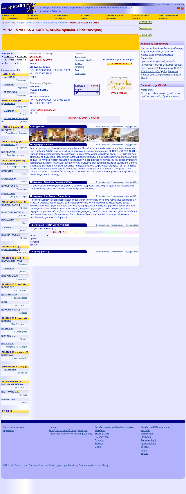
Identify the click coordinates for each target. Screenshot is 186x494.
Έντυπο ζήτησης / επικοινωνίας (109, 126)
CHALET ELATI (11, 205)
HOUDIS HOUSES (12, 310)
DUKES (7, 321)
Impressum (8, 430)
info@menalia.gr (46, 110)
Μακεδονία (100, 430)
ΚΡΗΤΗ (84, 18)
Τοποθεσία (79, 67)
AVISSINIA (9, 178)
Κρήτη (144, 450)
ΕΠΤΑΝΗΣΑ (86, 15)
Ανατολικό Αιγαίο (149, 440)
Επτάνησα (146, 437)
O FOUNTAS (9, 152)
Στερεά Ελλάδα (102, 433)
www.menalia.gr (119, 93)
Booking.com (145, 22)
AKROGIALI (9, 163)
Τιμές (77, 70)
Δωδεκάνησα (147, 433)
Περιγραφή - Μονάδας (84, 60)
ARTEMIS (8, 171)
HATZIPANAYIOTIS (12, 212)
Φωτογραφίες (80, 57)
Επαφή (52, 427)
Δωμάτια (78, 63)
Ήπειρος (99, 443)
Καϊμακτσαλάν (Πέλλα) (170, 68)
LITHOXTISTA (10, 392)
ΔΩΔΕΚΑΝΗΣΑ (61, 15)
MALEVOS (9, 344)
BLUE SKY (9, 287)
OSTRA (7, 355)
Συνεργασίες (80, 73)
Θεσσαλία (99, 440)
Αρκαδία (63, 22)
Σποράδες (146, 447)
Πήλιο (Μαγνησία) (149, 68)
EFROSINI (8, 329)
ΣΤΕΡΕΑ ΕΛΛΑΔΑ (115, 15)
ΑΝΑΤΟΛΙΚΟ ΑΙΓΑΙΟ (168, 15)
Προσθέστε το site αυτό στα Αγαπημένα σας (70, 433)
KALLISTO (9, 220)
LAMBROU (9, 268)
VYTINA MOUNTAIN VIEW (16, 118)
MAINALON (9, 111)
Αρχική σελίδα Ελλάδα (29, 22)
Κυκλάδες (145, 430)
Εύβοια (144, 453)
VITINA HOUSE (11, 235)
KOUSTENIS (9, 186)
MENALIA (8, 399)
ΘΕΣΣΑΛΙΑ (33, 18)
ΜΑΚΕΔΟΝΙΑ (8, 15)
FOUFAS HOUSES (12, 384)
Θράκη (98, 447)
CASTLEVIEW (10, 295)
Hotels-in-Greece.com (14, 427)
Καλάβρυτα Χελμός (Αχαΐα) (154, 71)
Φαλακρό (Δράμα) (173, 65)
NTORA (7, 227)
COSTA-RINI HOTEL (13, 261)
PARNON (8, 130)
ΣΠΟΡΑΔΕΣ (59, 18)
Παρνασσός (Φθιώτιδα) (152, 65)
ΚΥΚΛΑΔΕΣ (33, 15)
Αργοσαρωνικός (148, 443)
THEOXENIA (9, 193)
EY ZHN (7, 336)
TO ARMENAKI (11, 276)
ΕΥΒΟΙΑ (163, 18)
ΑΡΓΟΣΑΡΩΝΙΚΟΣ (10, 18)
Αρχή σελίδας (132, 126)
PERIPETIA (9, 85)
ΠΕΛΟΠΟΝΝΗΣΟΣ (141, 15)
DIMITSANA (9, 103)
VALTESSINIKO (11, 249)
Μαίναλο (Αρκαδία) (160, 74)
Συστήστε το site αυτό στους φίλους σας (68, 430)
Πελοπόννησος (49, 22)
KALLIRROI (9, 77)
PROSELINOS (10, 92)
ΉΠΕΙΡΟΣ (111, 18)
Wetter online (147, 90)
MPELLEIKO (9, 144)
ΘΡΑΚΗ (136, 18)
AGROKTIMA (10, 370)
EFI (5, 302)
